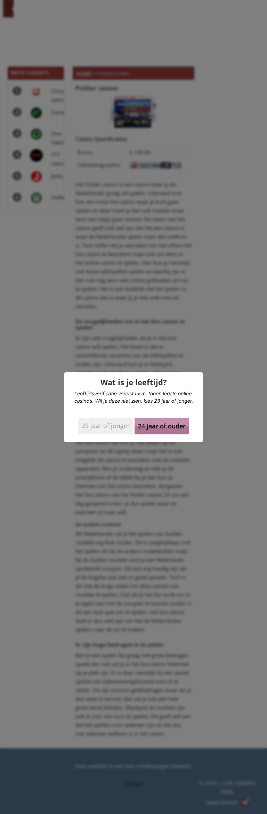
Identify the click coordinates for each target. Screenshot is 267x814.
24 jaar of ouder (162, 426)
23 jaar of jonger (106, 425)
